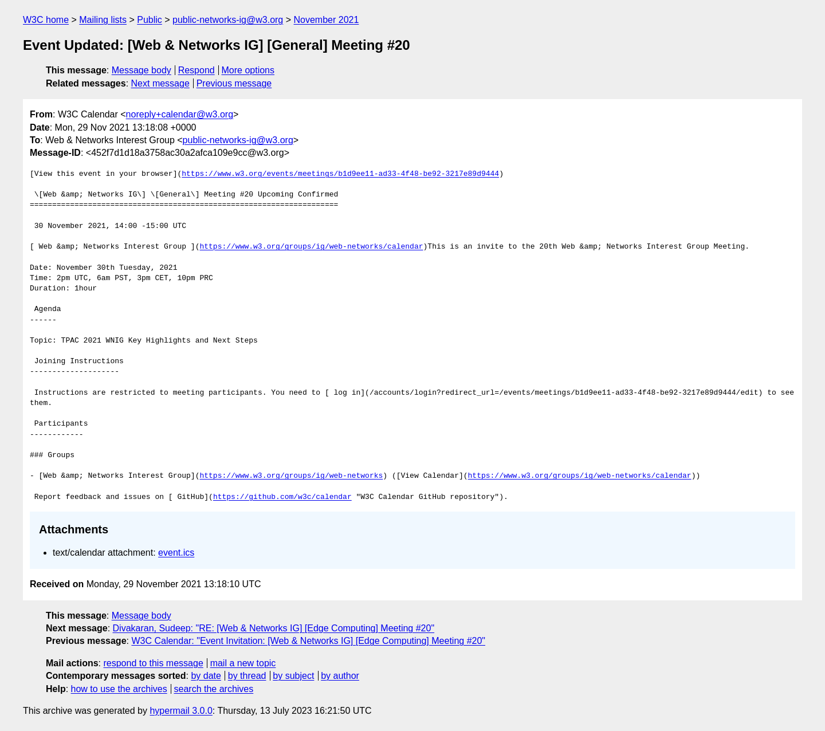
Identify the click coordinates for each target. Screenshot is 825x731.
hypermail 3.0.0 (181, 711)
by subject (293, 676)
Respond (196, 70)
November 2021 (326, 20)
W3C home (46, 20)
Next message (160, 83)
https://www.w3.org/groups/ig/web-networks (291, 476)
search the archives (214, 689)
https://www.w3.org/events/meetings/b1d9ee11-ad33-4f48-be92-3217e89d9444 (340, 174)
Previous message (234, 83)
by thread (247, 676)
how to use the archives (119, 689)
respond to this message (153, 663)
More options (248, 70)
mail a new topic (243, 663)
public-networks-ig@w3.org (227, 20)
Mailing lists (103, 20)
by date (206, 676)
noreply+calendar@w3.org (179, 114)
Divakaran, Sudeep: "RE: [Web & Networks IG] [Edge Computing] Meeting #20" (274, 628)
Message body (141, 70)
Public (149, 20)
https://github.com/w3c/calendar (282, 497)
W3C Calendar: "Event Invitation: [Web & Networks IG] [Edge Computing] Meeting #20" (308, 641)
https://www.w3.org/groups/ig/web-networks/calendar (311, 247)
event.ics (176, 552)
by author (340, 676)
